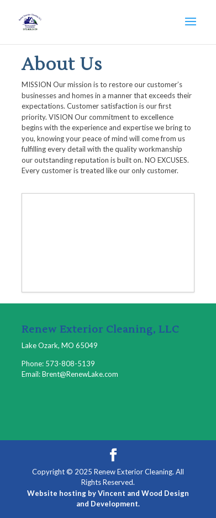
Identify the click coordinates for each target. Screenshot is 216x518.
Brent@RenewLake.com (80, 374)
